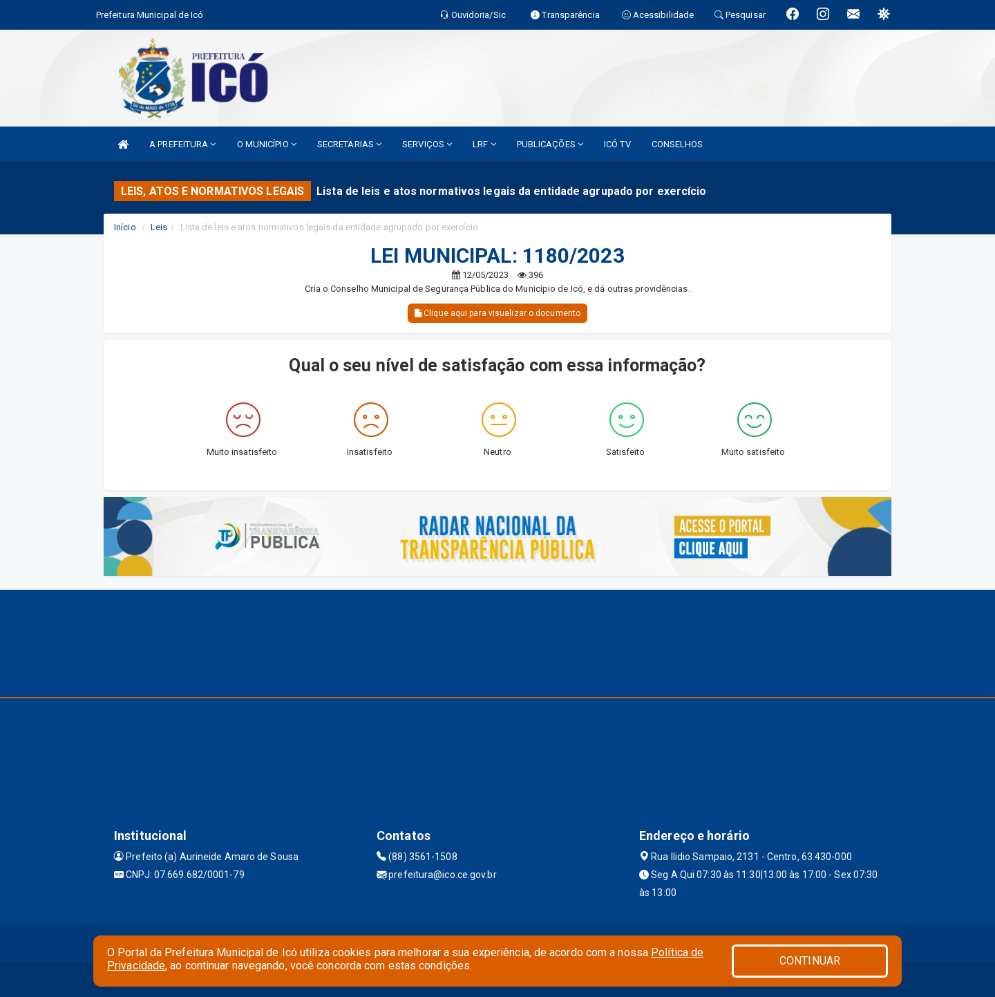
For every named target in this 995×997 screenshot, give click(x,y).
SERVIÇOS (427, 144)
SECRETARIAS (349, 144)
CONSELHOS (677, 144)
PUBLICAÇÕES (550, 144)
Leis (159, 227)
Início (125, 227)
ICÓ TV (617, 144)
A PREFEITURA (182, 144)
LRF (484, 144)
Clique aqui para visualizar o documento (497, 313)
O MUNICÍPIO (266, 144)
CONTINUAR (809, 960)
